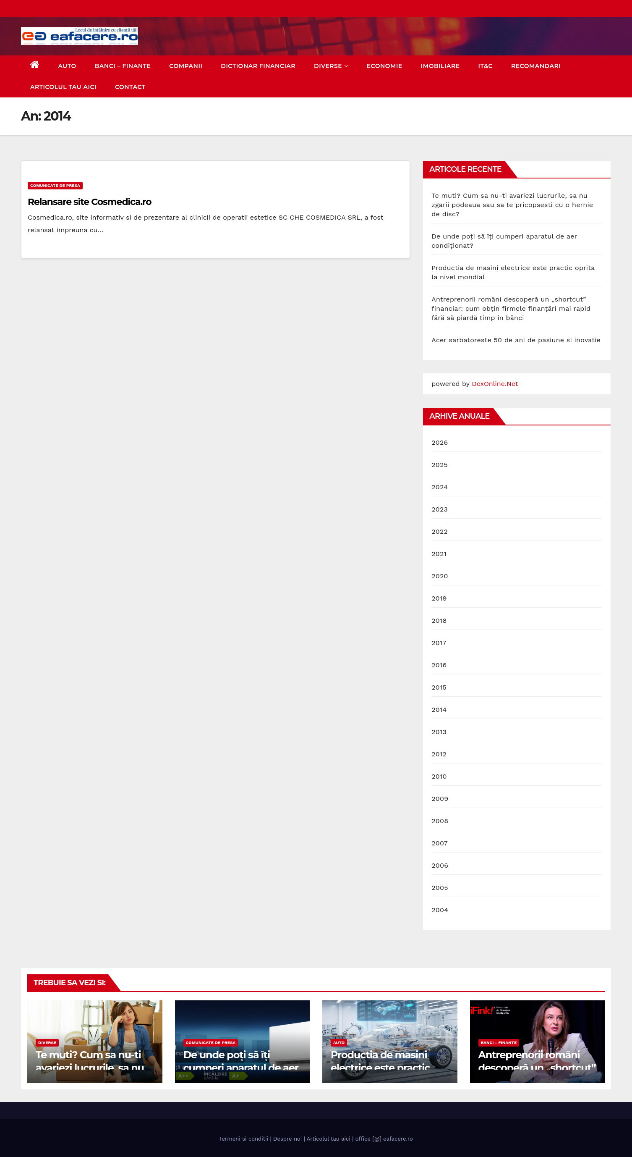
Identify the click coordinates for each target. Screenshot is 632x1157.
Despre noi (287, 1139)
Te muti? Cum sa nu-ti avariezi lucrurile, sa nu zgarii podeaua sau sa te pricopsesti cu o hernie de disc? (512, 205)
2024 (439, 487)
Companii (185, 66)
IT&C (485, 66)
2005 (439, 888)
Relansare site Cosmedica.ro (89, 201)
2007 (439, 843)
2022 (439, 531)
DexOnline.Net (495, 384)
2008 (439, 821)
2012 (439, 754)
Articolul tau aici (63, 87)
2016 (439, 665)
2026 (439, 442)
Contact (130, 87)
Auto (67, 66)
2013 (439, 732)
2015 (439, 687)
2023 (439, 509)
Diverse (331, 66)
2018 (439, 620)
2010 (439, 776)
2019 (439, 598)
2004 (439, 910)
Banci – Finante (123, 66)
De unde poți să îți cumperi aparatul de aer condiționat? (240, 1068)
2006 (439, 865)
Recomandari (536, 66)
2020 (439, 576)
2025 (439, 465)
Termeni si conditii (243, 1139)
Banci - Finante (499, 1042)
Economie (384, 66)
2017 (438, 643)
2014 (439, 710)
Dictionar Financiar (258, 66)
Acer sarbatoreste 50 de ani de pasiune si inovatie (516, 340)
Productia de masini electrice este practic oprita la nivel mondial (384, 1068)
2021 (439, 554)
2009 (439, 799)
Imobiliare (440, 66)
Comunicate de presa (55, 185)
